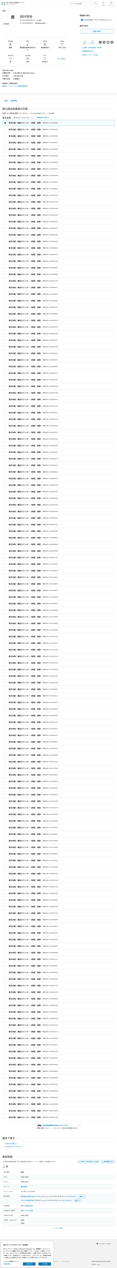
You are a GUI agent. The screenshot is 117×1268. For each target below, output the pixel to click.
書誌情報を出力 (87, 51)
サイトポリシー (66, 1262)
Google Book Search (14, 1146)
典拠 (82, 1196)
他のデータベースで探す (89, 55)
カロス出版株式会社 (28, 1200)
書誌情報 (14, 100)
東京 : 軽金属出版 (27, 1205)
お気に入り (84, 42)
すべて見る (61, 59)
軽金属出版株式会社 (28, 1196)
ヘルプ (103, 3)
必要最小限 (29, 1264)
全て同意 (44, 1264)
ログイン (111, 3)
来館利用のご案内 (43, 117)
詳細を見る (7, 1264)
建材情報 (24, 1186)
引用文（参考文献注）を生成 (91, 48)
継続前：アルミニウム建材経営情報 (14, 86)
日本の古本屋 (11, 1143)
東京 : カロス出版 (27, 1210)
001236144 (71, 1196)
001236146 (66, 1200)
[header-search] (84, 3)
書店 (6, 100)
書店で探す (97, 31)
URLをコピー (92, 42)
